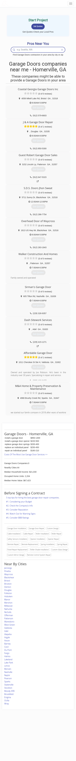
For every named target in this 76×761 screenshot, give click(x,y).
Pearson (8, 678)
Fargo (6, 653)
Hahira (7, 656)
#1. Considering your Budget (19, 501)
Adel (6, 631)
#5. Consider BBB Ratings (17, 517)
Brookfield (8, 694)
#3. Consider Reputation (17, 509)
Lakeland (8, 659)
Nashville (8, 672)
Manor (7, 599)
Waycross (8, 574)
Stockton (8, 687)
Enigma (7, 697)
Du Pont (8, 650)
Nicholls (7, 612)
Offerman (8, 615)
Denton (7, 587)
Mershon (8, 602)
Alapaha (7, 634)
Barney (7, 643)
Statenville (8, 684)
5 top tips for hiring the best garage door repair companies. (32, 497)
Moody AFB (9, 691)
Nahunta (8, 609)
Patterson (8, 618)
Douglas (8, 590)
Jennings (8, 568)
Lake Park (8, 662)
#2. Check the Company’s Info (19, 505)
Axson (7, 640)
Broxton (8, 583)
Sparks (7, 681)
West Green (9, 624)
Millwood (8, 605)
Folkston (8, 593)
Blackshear (9, 577)
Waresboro (9, 621)
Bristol (7, 580)
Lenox (7, 665)
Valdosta (8, 628)
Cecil (6, 646)
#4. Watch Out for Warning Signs (20, 513)
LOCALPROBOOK (18, 3)
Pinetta (7, 571)
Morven (7, 669)
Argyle (7, 637)
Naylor (7, 675)
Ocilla (6, 700)
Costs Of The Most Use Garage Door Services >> (26, 454)
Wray (6, 703)
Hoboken (8, 596)
